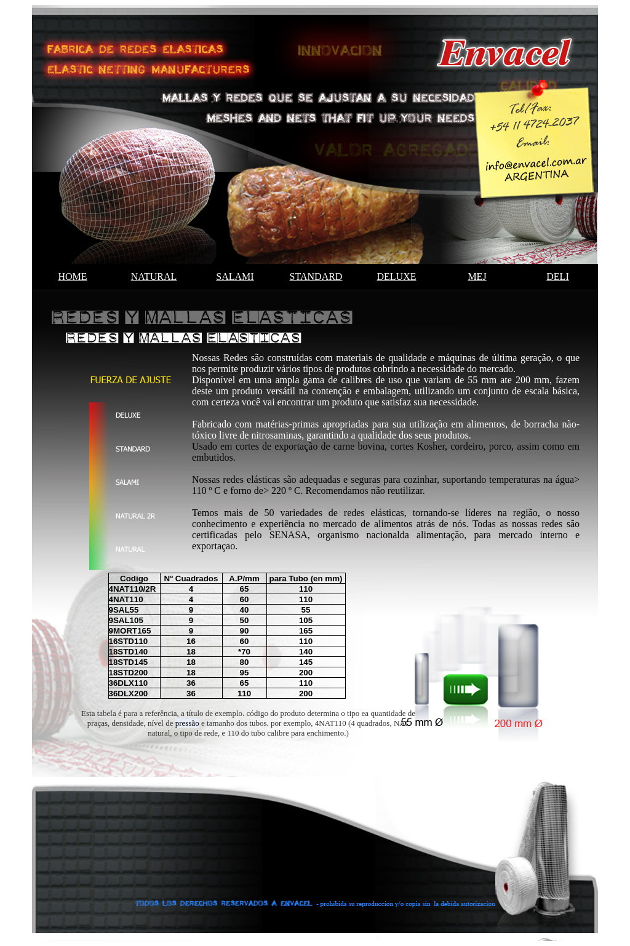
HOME (72, 276)
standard (316, 276)
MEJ (477, 276)
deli (557, 276)
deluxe (397, 276)
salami (234, 276)
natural (154, 276)
